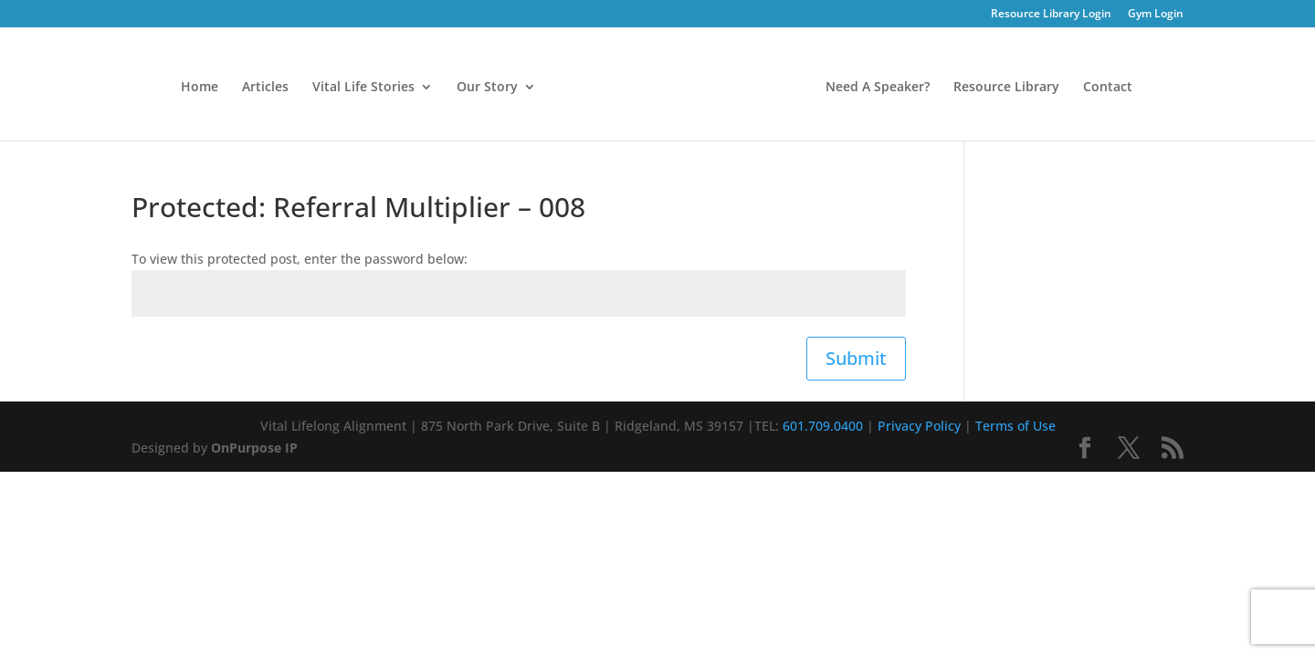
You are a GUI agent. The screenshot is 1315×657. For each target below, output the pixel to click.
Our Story (487, 87)
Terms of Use (1015, 425)
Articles (265, 87)
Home (199, 87)
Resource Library (1006, 87)
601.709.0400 (823, 425)
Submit (856, 358)
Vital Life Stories (363, 87)
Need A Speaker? (878, 87)
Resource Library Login (1051, 14)
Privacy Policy (919, 425)
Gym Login (1156, 14)
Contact (1107, 87)
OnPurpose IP (254, 447)
